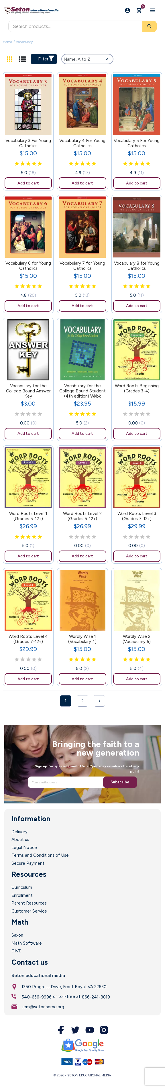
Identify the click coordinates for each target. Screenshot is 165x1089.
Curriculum (21, 887)
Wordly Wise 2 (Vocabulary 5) (137, 639)
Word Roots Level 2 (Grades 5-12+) (82, 516)
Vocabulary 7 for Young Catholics (82, 266)
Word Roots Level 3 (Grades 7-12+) (136, 516)
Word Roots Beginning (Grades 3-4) (137, 388)
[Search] (82, 26)
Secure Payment (27, 863)
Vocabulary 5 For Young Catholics (137, 143)
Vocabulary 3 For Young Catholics (28, 143)
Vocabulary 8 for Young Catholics (137, 266)
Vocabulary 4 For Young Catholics (82, 143)
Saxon (17, 935)
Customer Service (29, 911)
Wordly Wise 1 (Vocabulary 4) (82, 639)
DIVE (16, 951)
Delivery (19, 831)
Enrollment (22, 895)
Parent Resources (29, 903)
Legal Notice (24, 847)
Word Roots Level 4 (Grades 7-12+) (28, 639)
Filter (46, 59)
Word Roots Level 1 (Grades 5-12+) (28, 516)
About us (20, 839)
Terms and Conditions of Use (40, 855)
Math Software (26, 943)
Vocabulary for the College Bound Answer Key (28, 391)
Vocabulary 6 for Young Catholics (28, 266)
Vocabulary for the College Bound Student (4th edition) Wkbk (82, 391)
